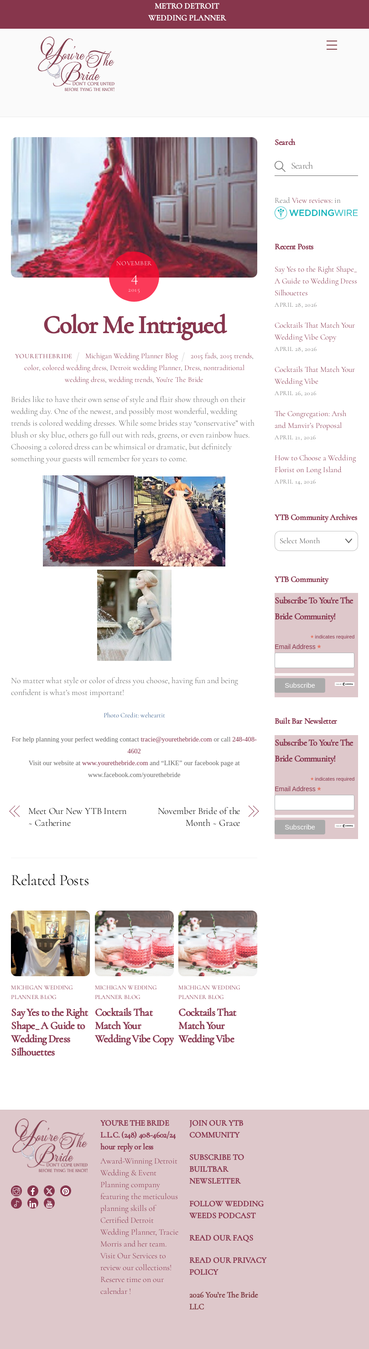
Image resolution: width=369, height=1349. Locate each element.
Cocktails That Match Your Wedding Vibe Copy (134, 1025)
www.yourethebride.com (115, 763)
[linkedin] (33, 1202)
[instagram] (17, 1189)
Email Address (298, 647)
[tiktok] (17, 1202)
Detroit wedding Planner (145, 367)
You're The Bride (179, 379)
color (31, 367)
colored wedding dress (74, 367)
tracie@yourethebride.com (176, 739)
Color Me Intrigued (134, 324)
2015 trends (236, 355)
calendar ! (115, 1291)
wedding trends (130, 379)
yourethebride (44, 356)
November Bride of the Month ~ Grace (199, 817)
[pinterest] (66, 1189)
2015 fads (203, 355)
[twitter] (50, 1189)
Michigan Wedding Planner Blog (131, 355)
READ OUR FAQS (221, 1238)
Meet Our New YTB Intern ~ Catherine (77, 817)
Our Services (137, 1256)
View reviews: (312, 200)
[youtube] (50, 1202)
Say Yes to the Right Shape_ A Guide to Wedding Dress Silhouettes (49, 1032)
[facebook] (33, 1189)
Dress (192, 367)
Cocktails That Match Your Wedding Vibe (207, 1025)
